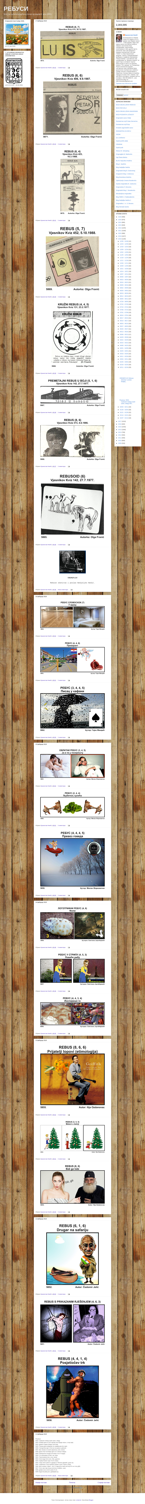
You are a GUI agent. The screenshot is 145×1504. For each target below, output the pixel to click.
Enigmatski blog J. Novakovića (125, 190)
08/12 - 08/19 (124, 296)
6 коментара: (62, 947)
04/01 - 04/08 (124, 348)
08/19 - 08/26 (124, 293)
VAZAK (118, 134)
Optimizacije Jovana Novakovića (126, 180)
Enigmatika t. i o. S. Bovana (124, 203)
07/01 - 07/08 (124, 312)
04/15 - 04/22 (124, 343)
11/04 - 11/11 (124, 263)
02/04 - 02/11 (124, 407)
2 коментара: (62, 67)
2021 (120, 230)
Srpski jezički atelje (122, 141)
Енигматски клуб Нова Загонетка (126, 121)
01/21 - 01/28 (124, 412)
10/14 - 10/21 (124, 271)
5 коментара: (62, 1033)
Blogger (91, 1500)
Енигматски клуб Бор (123, 124)
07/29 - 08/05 (124, 301)
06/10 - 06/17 (124, 321)
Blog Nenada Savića (122, 207)
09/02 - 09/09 (124, 288)
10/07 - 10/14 (124, 274)
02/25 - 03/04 (124, 362)
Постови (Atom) (77, 1487)
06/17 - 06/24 (124, 318)
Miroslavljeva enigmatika (123, 193)
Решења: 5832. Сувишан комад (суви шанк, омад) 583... (127, 401)
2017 (120, 421)
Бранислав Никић (131, 35)
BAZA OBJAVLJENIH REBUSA (126, 105)
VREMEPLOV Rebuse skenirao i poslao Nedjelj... (127, 379)
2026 (120, 217)
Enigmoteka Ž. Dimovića (123, 187)
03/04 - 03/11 (124, 359)
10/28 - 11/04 (124, 266)
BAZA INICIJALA (121, 108)
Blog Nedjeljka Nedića (123, 167)
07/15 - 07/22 (124, 307)
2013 (120, 432)
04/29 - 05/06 (124, 337)
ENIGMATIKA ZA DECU (123, 131)
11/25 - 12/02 (124, 255)
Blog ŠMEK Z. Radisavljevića (125, 197)
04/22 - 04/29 (124, 340)
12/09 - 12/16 (124, 249)
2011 (120, 438)
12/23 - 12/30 (124, 244)
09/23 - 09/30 (124, 279)
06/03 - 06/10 (124, 323)
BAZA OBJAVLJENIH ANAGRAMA (127, 111)
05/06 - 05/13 (124, 334)
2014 (120, 429)
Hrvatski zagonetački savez (124, 128)
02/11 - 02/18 (124, 367)
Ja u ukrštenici (120, 138)
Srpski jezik (119, 147)
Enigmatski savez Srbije (123, 118)
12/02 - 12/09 (124, 252)
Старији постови (104, 1482)
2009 (120, 443)
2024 (120, 222)
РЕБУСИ (16, 8)
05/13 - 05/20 (124, 331)
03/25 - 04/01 (124, 351)
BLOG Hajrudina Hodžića (124, 161)
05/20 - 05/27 (124, 329)
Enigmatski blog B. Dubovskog (125, 170)
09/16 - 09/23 (124, 282)
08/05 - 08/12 (124, 299)
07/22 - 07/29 (124, 304)
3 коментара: (62, 786)
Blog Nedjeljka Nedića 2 (123, 200)
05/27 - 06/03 (124, 326)
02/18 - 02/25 (124, 364)
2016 (120, 424)
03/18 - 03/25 (124, 353)
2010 (120, 440)
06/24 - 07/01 (124, 315)
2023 (120, 225)
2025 (120, 219)
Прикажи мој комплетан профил (126, 83)
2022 (120, 228)
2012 (120, 435)
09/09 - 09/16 (124, 285)
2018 (120, 239)
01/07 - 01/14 (124, 418)
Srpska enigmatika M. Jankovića (126, 184)
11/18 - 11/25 (124, 257)
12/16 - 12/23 (124, 246)
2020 (120, 233)
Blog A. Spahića (121, 164)
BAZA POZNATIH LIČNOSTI (125, 114)
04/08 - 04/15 (124, 345)
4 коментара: (62, 144)
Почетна (72, 1482)
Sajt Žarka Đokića (121, 157)
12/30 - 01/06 (124, 241)
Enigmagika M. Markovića (124, 154)
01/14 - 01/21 (124, 415)
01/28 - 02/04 (124, 410)
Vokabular (119, 144)
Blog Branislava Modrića (123, 177)
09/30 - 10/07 (124, 277)
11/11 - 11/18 (124, 260)
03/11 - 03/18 (124, 356)
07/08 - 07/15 (124, 310)
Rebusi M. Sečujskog (122, 151)
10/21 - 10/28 (124, 268)
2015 (120, 427)
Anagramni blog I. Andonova (125, 174)
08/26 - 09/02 (124, 290)
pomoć (126, 95)
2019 (120, 236)
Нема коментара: (63, 589)
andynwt (78, 1500)
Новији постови (41, 1482)
